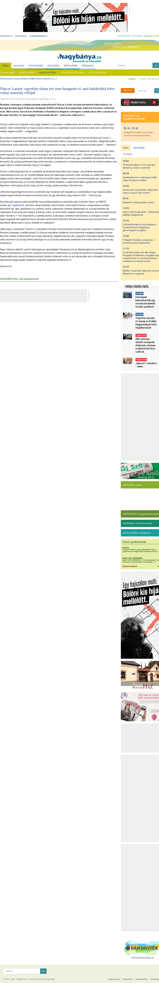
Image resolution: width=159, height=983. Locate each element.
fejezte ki (30, 229)
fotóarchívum (6, 36)
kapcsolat (127, 979)
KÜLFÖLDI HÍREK (97, 73)
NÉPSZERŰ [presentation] (139, 147)
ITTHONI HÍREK (7, 73)
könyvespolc (21, 36)
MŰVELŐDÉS (71, 65)
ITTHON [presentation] (127, 154)
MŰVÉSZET (88, 65)
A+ (52, 99)
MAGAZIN (19, 65)
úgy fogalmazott (15, 205)
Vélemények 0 (32, 99)
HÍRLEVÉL (127, 90)
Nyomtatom (44, 99)
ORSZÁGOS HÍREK (47, 73)
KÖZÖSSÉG (53, 65)
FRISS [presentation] (126, 147)
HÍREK (5, 65)
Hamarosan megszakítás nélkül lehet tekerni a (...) (28, 78)
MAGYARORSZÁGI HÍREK (73, 73)
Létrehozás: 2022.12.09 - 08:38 (12, 99)
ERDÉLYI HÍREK (27, 73)
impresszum (114, 979)
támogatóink (141, 979)
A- (55, 99)
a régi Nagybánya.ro (38, 36)
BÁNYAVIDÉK (36, 65)
